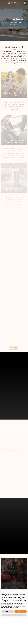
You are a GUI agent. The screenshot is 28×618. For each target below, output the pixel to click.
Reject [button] (7, 611)
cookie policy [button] (23, 600)
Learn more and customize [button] (14, 615)
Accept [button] (20, 611)
